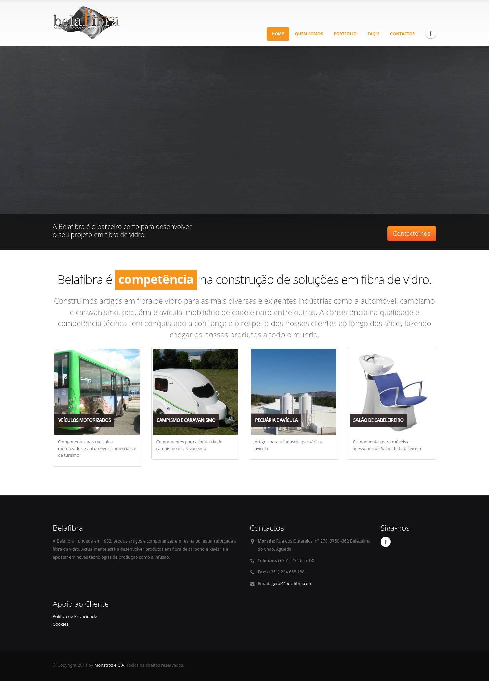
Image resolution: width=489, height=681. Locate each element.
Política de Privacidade (75, 616)
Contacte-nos (411, 233)
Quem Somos (309, 34)
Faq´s (373, 34)
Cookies (60, 624)
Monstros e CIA (109, 665)
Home (278, 34)
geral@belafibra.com (292, 583)
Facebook (431, 33)
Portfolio (345, 34)
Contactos (402, 34)
